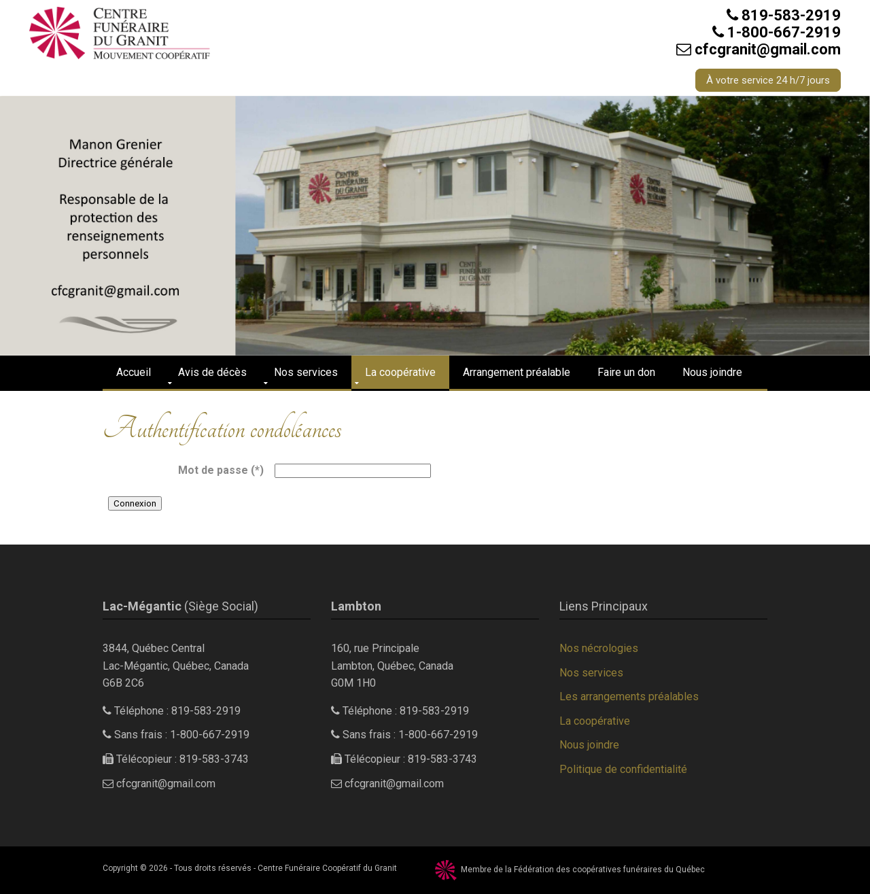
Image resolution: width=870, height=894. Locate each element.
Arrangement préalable (516, 372)
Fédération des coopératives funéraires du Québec (609, 869)
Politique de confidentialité (623, 769)
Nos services (306, 372)
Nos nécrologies (598, 648)
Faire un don (626, 372)
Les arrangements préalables (629, 696)
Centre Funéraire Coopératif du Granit (327, 868)
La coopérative (400, 372)
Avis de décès (212, 372)
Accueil (133, 372)
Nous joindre (712, 372)
